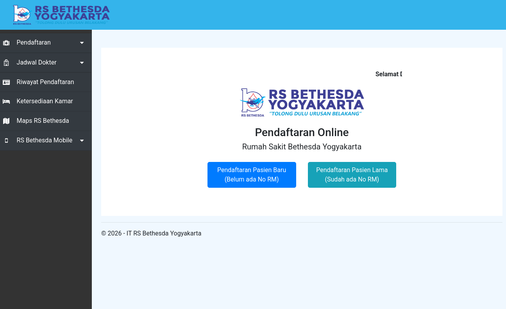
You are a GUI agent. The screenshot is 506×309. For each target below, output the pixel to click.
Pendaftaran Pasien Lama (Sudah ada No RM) (352, 174)
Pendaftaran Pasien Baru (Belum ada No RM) (251, 174)
